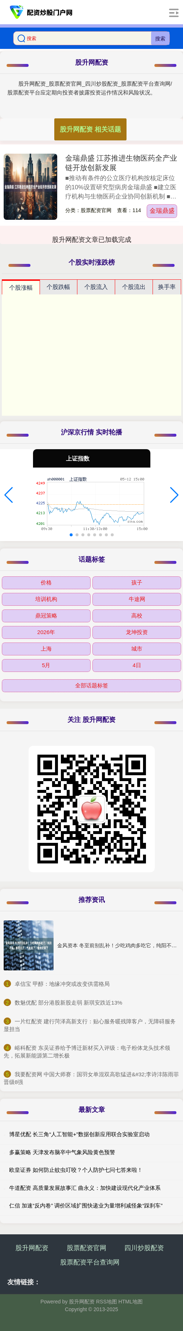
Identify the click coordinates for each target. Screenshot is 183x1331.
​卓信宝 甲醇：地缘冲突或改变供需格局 (62, 984)
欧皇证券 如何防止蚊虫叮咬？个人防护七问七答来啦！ (76, 1170)
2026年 (46, 632)
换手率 (167, 287)
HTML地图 (130, 1302)
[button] (9, 495)
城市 (136, 648)
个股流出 (134, 287)
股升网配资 (31, 1248)
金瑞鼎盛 (162, 210)
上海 (46, 648)
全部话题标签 (91, 685)
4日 (137, 665)
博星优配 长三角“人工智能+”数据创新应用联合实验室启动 (79, 1134)
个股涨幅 (21, 288)
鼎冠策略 (46, 615)
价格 (46, 582)
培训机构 (46, 599)
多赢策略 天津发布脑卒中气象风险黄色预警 (62, 1152)
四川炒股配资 (144, 1248)
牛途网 (137, 599)
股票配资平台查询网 (90, 1262)
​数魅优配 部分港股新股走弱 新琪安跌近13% (68, 1002)
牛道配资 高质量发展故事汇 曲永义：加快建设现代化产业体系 (85, 1188)
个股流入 (96, 287)
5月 (46, 665)
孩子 (136, 582)
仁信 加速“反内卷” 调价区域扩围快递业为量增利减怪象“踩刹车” (85, 1205)
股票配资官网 (86, 1248)
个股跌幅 (58, 287)
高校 (136, 615)
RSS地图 (106, 1302)
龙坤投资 (137, 632)
